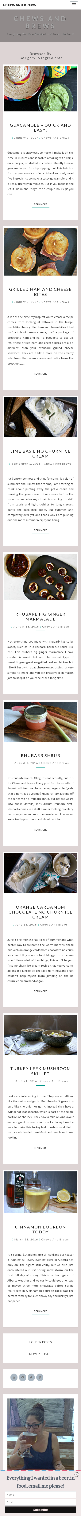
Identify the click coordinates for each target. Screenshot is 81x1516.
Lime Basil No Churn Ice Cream (40, 453)
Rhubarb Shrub (40, 755)
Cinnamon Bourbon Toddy (40, 1229)
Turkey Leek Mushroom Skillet (40, 1071)
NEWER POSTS (40, 1354)
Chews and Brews (19, 4)
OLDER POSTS (40, 1342)
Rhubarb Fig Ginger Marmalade (40, 616)
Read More (41, 204)
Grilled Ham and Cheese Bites (40, 292)
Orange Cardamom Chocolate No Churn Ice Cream (41, 912)
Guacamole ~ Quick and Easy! (40, 127)
